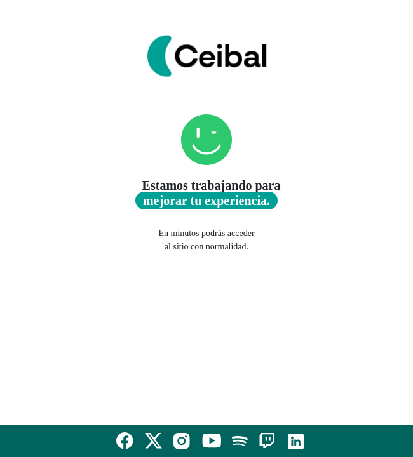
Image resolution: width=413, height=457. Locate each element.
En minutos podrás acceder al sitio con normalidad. (206, 239)
